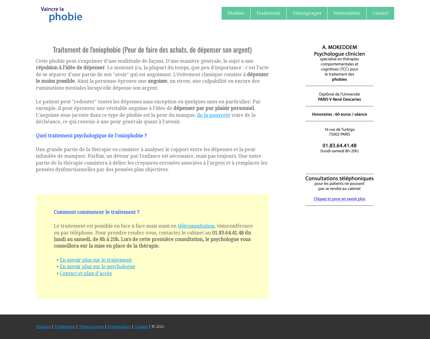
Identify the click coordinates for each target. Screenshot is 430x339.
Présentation (347, 13)
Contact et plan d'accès (86, 273)
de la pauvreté (213, 115)
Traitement (268, 13)
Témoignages (307, 13)
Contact (380, 13)
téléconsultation (196, 226)
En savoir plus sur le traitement (96, 260)
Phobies (236, 13)
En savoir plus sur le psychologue (97, 266)
